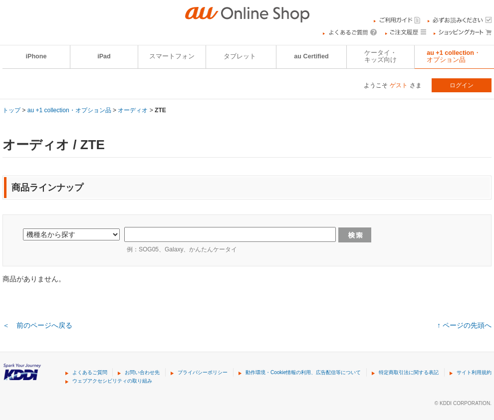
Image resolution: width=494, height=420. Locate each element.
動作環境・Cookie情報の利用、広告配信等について (303, 372)
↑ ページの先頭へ (464, 325)
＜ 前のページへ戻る (37, 325)
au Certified (311, 56)
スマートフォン (172, 56)
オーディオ (133, 110)
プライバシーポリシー (203, 372)
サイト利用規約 (474, 372)
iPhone (36, 56)
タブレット (240, 56)
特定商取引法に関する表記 (409, 372)
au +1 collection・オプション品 (69, 110)
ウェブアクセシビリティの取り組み (112, 381)
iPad (104, 56)
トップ (11, 110)
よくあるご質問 (89, 372)
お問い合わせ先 (142, 372)
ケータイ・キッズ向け (380, 56)
